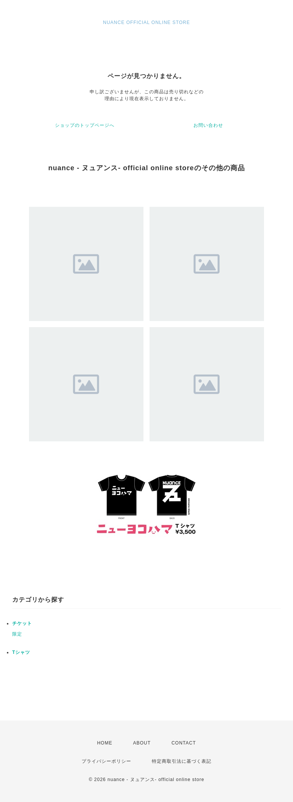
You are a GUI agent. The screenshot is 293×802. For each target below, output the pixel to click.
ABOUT (142, 743)
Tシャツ (21, 652)
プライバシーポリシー (106, 761)
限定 (17, 634)
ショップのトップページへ (84, 125)
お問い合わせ (208, 125)
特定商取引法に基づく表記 (181, 761)
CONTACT (183, 743)
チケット (22, 623)
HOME (104, 743)
